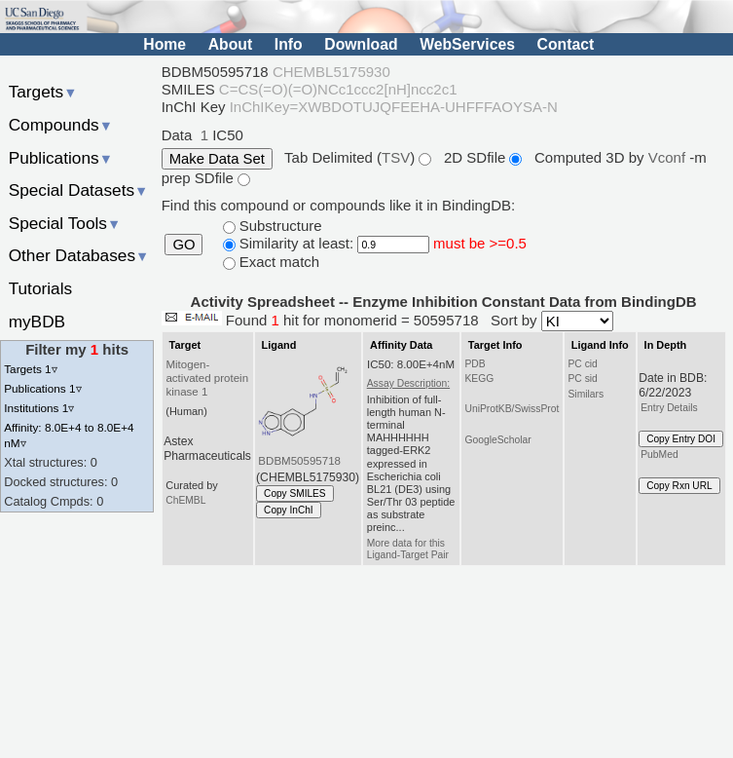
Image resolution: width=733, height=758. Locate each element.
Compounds (61, 124)
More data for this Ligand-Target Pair (408, 549)
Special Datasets (79, 190)
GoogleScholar (497, 440)
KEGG (479, 378)
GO (183, 244)
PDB (474, 364)
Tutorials (41, 288)
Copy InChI (288, 510)
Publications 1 (42, 388)
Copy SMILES (295, 493)
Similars (586, 394)
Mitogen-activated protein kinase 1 (206, 378)
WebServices (467, 44)
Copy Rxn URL (679, 485)
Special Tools (65, 223)
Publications (61, 158)
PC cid (582, 364)
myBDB (37, 321)
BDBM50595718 (299, 461)
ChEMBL (185, 500)
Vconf (669, 157)
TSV (396, 157)
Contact (566, 44)
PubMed (659, 454)
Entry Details (669, 407)
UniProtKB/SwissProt (511, 408)
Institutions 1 (39, 407)
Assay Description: (408, 383)
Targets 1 (30, 368)
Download (360, 44)
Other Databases (79, 255)
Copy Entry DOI (680, 439)
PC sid (582, 378)
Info (289, 44)
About (230, 44)
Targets (43, 91)
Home (164, 44)
